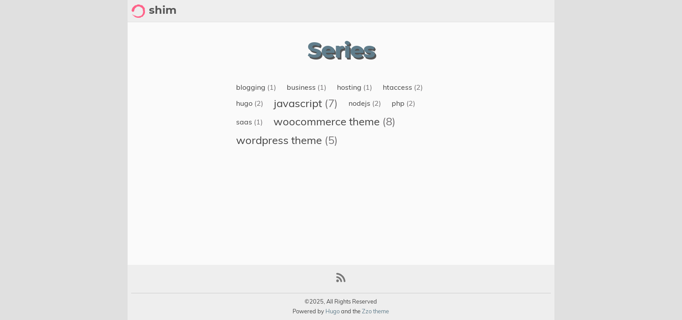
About (476, 11)
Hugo (332, 311)
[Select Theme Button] (450, 11)
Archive (508, 11)
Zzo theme (375, 311)
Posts (540, 11)
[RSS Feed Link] (341, 281)
